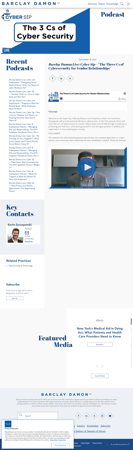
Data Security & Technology (20, 265)
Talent (101, 3)
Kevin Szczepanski (20, 224)
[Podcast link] (87, 188)
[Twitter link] (70, 78)
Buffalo (27, 236)
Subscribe (105, 425)
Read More (29, 241)
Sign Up (14, 298)
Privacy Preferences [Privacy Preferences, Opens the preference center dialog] (60, 446)
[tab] (131, 321)
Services (92, 3)
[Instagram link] (102, 416)
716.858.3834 (29, 239)
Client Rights (85, 443)
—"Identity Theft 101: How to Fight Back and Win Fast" (24, 94)
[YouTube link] (110, 416)
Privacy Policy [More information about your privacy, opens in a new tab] (54, 441)
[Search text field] (40, 416)
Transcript (52, 111)
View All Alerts (100, 376)
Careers (81, 425)
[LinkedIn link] (61, 78)
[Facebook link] (52, 78)
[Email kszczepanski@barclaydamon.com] (29, 233)
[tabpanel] (100, 332)
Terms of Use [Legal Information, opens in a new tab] (62, 441)
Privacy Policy (97, 443)
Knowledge (112, 3)
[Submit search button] (20, 414)
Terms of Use (76, 446)
